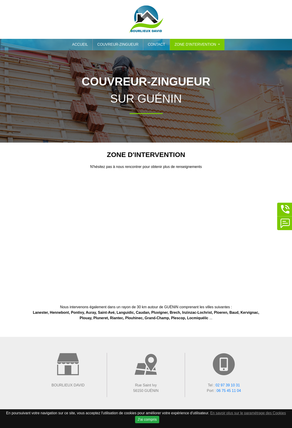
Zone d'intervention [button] (196, 44)
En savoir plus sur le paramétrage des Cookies (248, 413)
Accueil (80, 44)
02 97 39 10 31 (228, 385)
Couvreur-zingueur (117, 44)
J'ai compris (147, 419)
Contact (156, 44)
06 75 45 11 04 (228, 391)
